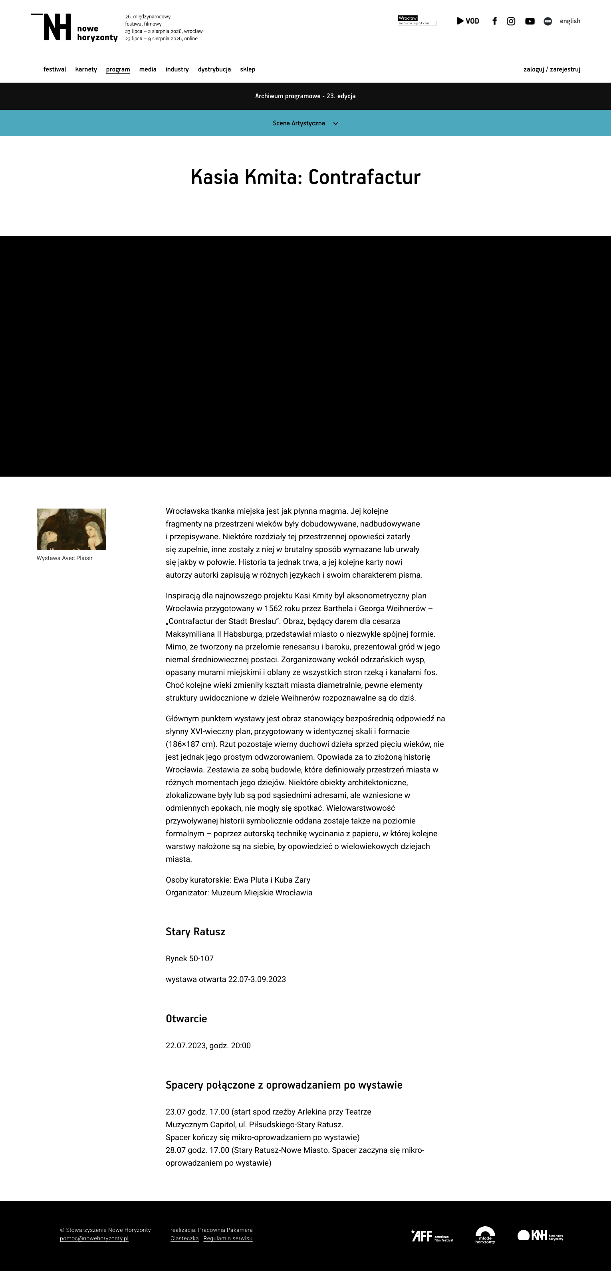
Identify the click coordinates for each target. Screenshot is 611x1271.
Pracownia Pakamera (225, 1230)
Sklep (247, 69)
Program (118, 69)
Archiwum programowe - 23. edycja (305, 96)
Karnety (86, 69)
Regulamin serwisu (227, 1238)
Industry (177, 69)
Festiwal (55, 69)
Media (148, 69)
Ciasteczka (185, 1238)
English (570, 21)
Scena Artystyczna (299, 123)
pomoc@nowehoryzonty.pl (94, 1238)
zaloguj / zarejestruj (552, 69)
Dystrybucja (214, 69)
